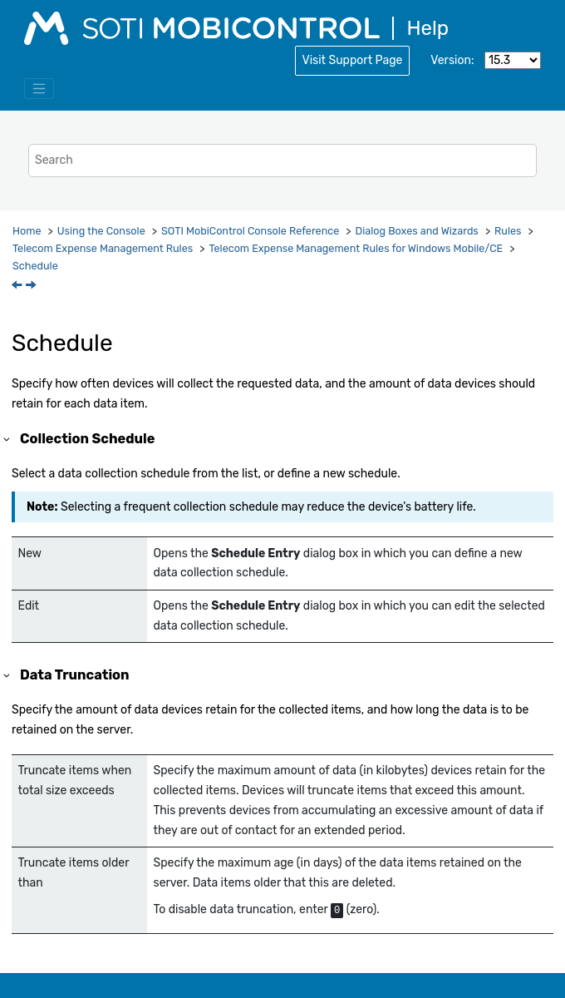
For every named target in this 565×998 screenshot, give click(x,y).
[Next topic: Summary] (32, 286)
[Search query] (282, 160)
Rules (507, 231)
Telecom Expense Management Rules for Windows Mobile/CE (356, 248)
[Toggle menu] (39, 89)
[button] (7, 439)
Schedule (35, 265)
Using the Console (101, 231)
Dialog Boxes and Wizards (417, 231)
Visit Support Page (352, 60)
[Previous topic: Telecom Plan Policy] (18, 286)
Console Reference (250, 231)
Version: (452, 60)
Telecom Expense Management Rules (102, 248)
